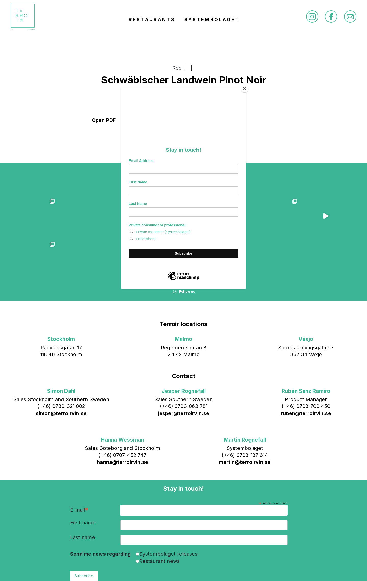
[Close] (244, 88)
